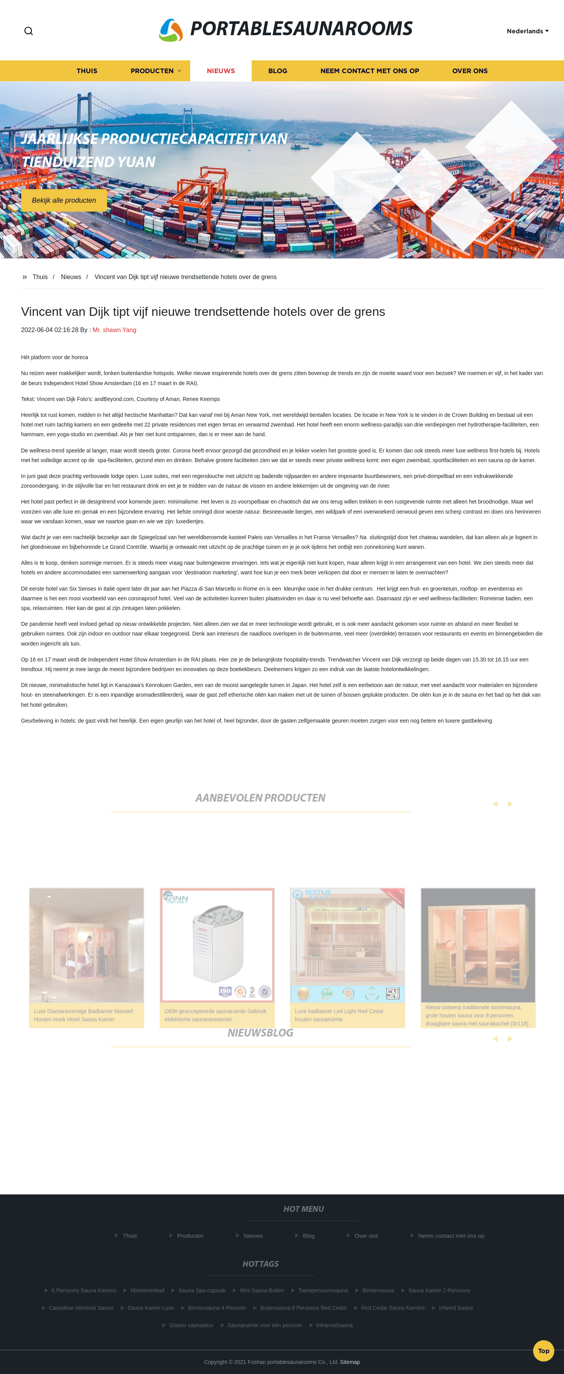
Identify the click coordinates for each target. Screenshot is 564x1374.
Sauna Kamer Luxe (147, 1308)
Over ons (470, 72)
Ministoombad (144, 1290)
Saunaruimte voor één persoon (261, 1325)
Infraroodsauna (331, 1325)
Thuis (87, 72)
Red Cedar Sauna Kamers (389, 1308)
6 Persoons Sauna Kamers (80, 1290)
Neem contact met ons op (369, 72)
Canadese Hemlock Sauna (78, 1308)
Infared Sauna (452, 1308)
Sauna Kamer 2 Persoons (436, 1290)
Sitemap (350, 1362)
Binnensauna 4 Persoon (213, 1308)
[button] (28, 32)
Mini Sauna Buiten (259, 1290)
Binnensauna (374, 1290)
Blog (277, 72)
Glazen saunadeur (188, 1325)
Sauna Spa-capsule (198, 1290)
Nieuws (221, 72)
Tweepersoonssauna (319, 1290)
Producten (152, 72)
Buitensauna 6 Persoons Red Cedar (300, 1308)
